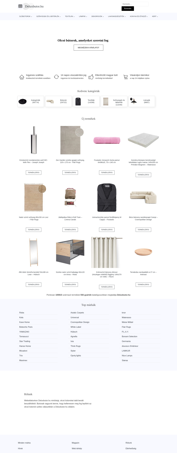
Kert (154, 16)
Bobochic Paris (63, 322)
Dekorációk (97, 16)
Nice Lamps (62, 345)
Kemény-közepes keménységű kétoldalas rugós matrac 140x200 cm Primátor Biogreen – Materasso (143, 162)
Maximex (97, 345)
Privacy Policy (78, 439)
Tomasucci (135, 327)
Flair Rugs (134, 322)
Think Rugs (99, 336)
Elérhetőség (131, 433)
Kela (132, 313)
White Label (99, 322)
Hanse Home (62, 336)
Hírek (20, 433)
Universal (24, 317)
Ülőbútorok (25, 16)
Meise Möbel (25, 322)
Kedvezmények (25, 439)
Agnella (23, 331)
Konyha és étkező (138, 16)
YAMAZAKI (25, 327)
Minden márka (24, 427)
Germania (24, 336)
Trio (132, 340)
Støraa (133, 345)
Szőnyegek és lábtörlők (47, 16)
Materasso (61, 317)
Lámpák (82, 16)
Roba (22, 313)
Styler (59, 340)
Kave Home (99, 317)
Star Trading (99, 331)
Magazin (75, 427)
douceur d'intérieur (138, 336)
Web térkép (77, 433)
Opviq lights (25, 345)
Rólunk (129, 427)
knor (95, 313)
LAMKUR (98, 340)
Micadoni (24, 340)
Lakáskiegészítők (116, 16)
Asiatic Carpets (63, 313)
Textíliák (69, 16)
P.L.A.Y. (97, 327)
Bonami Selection (64, 331)
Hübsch (60, 327)
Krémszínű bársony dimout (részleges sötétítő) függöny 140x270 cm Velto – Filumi (106, 274)
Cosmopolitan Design (139, 317)
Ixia (131, 331)
